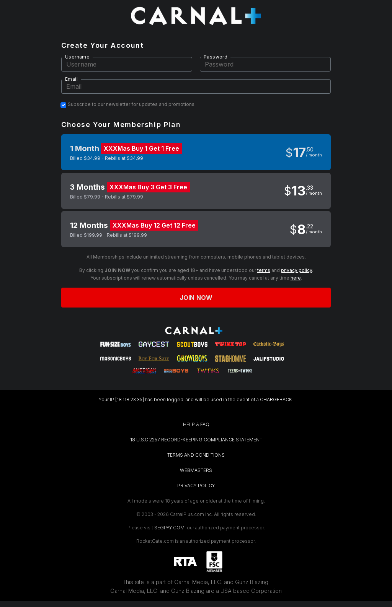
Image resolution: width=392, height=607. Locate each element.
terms (263, 270)
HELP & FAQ (196, 424)
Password (215, 57)
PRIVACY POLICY (196, 485)
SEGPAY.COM (169, 528)
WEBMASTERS (196, 470)
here (296, 278)
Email (71, 79)
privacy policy (296, 270)
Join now (196, 297)
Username (77, 57)
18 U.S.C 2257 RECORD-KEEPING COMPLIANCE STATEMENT (196, 440)
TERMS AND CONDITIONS (196, 455)
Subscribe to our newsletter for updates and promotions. (132, 104)
